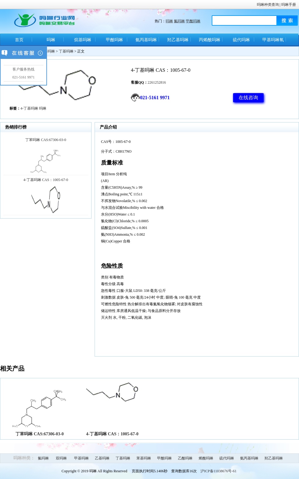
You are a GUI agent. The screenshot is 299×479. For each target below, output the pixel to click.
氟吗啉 (179, 21)
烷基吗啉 (82, 40)
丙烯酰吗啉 (209, 40)
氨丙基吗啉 (146, 40)
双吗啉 (61, 458)
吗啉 (169, 21)
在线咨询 (248, 97)
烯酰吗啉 (206, 458)
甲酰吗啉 (193, 21)
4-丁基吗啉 (29, 108)
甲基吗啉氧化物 (273, 42)
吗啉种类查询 (268, 4)
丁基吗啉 (66, 51)
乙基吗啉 (102, 458)
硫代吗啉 (241, 40)
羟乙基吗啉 (178, 40)
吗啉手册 (288, 4)
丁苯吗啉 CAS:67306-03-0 (40, 434)
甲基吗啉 (81, 458)
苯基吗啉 (143, 458)
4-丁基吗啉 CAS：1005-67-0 (112, 434)
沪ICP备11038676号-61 (218, 471)
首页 (19, 40)
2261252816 (157, 82)
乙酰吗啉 (185, 458)
